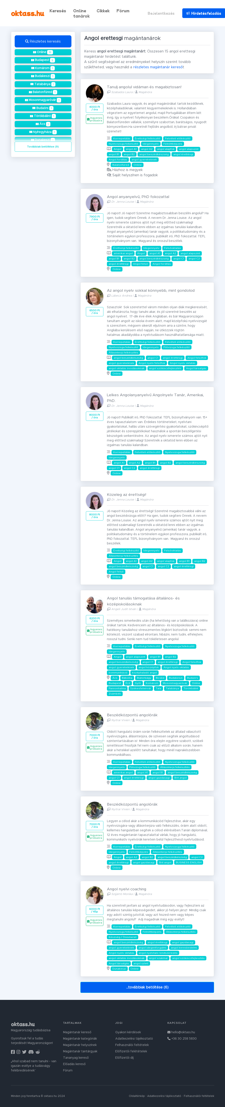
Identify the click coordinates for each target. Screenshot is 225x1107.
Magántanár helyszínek (80, 1045)
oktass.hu (27, 13)
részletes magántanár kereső (158, 67)
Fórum (123, 10)
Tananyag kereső (76, 1057)
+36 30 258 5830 (182, 1038)
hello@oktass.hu (181, 1032)
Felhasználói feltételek (132, 1045)
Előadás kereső (74, 1064)
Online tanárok (81, 13)
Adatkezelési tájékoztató (134, 1038)
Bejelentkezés (161, 13)
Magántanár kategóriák (80, 1038)
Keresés (58, 10)
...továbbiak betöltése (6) (147, 987)
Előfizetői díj (124, 1057)
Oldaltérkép (137, 1096)
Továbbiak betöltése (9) (43, 146)
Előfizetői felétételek (131, 1051)
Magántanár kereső (77, 1032)
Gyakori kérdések (128, 1032)
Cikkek (103, 10)
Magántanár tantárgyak (80, 1051)
